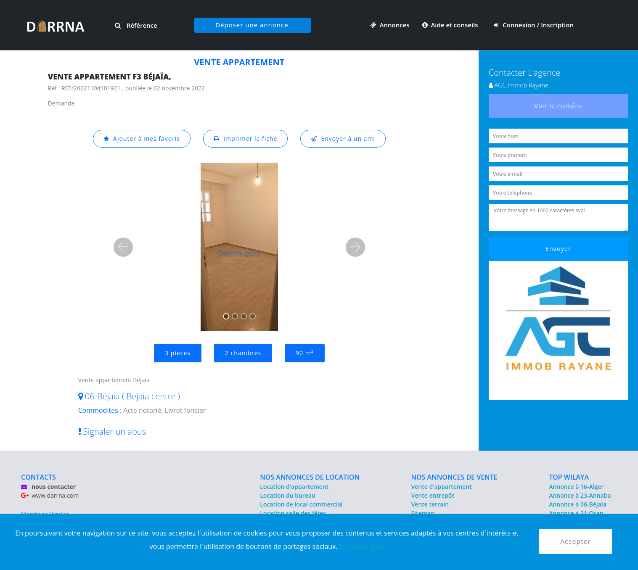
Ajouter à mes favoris (141, 138)
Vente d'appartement (441, 487)
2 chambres (243, 353)
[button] (123, 247)
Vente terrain (430, 504)
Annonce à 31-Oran (576, 513)
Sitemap (422, 513)
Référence (136, 25)
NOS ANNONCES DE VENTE (454, 477)
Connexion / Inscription (534, 25)
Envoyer (558, 249)
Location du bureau (287, 495)
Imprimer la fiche (246, 138)
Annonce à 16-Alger (576, 487)
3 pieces (178, 353)
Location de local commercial (301, 504)
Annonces (390, 25)
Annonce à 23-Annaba (580, 495)
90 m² (304, 353)
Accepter (575, 541)
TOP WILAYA (569, 477)
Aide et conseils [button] (451, 25)
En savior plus (361, 546)
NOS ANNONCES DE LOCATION (310, 477)
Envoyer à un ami (343, 138)
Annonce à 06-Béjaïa (577, 504)
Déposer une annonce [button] (251, 25)
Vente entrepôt (432, 495)
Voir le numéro (558, 106)
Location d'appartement (294, 487)
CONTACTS (38, 477)
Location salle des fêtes (293, 513)
